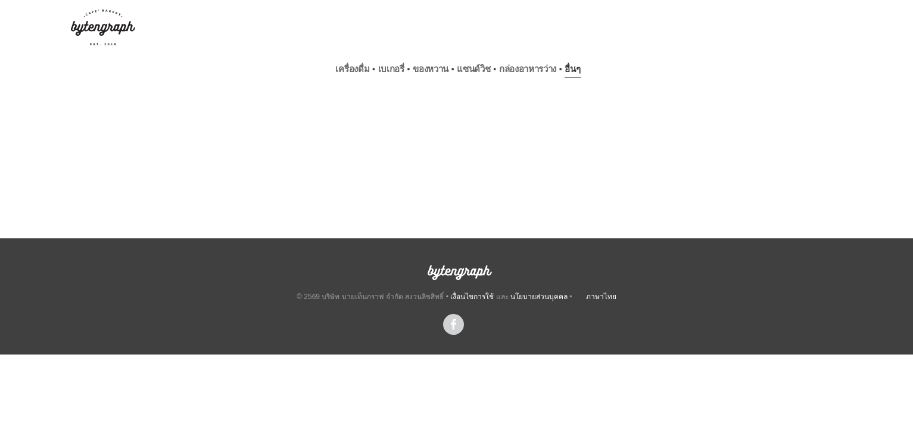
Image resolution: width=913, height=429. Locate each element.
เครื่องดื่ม (352, 69)
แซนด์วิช (473, 69)
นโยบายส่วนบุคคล (539, 297)
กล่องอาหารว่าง (527, 69)
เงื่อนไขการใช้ (472, 297)
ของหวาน (430, 69)
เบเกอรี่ (391, 69)
